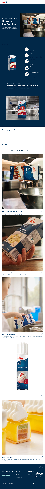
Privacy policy (30, 474)
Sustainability (31, 471)
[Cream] (12, 7)
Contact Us (6, 475)
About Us (18, 472)
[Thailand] (2, 7)
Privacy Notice (19, 477)
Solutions (18, 474)
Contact (30, 472)
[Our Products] (7, 7)
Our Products (18, 471)
